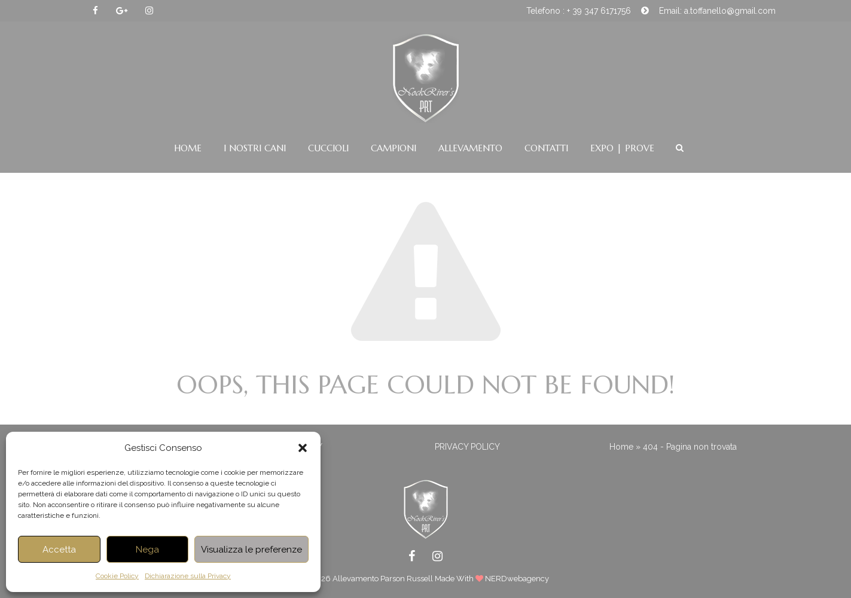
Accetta (59, 549)
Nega (147, 549)
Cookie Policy (117, 576)
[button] (303, 448)
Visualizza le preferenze (251, 549)
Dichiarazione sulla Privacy (188, 576)
